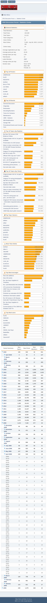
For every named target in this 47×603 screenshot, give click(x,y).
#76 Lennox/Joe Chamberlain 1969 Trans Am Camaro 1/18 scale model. (11, 289)
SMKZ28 (5, 237)
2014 (4, 400)
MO (4, 327)
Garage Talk (6, 122)
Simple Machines (28, 601)
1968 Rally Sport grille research (12, 211)
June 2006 (9, 448)
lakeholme (6, 266)
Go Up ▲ (29, 599)
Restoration (6, 108)
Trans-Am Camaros (9, 113)
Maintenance (7, 115)
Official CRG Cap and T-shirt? (12, 155)
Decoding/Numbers (9, 110)
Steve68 (5, 251)
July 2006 (8, 445)
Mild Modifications (8, 120)
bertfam (5, 82)
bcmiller (5, 91)
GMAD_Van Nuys (8, 330)
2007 (4, 420)
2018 (4, 389)
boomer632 (6, 323)
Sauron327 (6, 337)
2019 (4, 386)
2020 (4, 383)
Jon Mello (6, 87)
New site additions (8, 275)
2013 (4, 403)
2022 (4, 378)
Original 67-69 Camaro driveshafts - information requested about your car (13, 202)
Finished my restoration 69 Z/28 (12, 293)
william (5, 96)
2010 (4, 412)
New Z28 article (7, 278)
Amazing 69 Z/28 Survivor (10, 208)
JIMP (25, 59)
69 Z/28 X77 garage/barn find (11, 162)
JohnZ (5, 89)
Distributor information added (11, 295)
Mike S (5, 249)
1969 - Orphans (7, 118)
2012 (4, 406)
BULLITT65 (6, 84)
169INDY (6, 325)
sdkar (4, 223)
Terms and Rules (22, 599)
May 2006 (8, 451)
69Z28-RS (6, 79)
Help (16, 599)
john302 (5, 232)
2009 (4, 414)
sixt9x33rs (6, 230)
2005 (4, 588)
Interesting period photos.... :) (11, 164)
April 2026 (9, 355)
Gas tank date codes (9, 167)
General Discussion (9, 103)
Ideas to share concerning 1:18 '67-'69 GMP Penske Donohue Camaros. (12, 147)
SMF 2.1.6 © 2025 (19, 601)
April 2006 (9, 454)
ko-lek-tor (6, 235)
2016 (4, 395)
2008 (4, 417)
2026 (4, 352)
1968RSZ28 (6, 75)
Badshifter (6, 332)
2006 (4, 423)
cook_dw (5, 94)
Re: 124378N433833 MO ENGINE (13, 284)
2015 (4, 397)
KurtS (4, 77)
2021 (4, 381)
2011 (4, 409)
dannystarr (6, 225)
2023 (4, 375)
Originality (6, 106)
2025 (4, 369)
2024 (4, 372)
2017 (4, 392)
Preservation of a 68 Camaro (11, 142)
